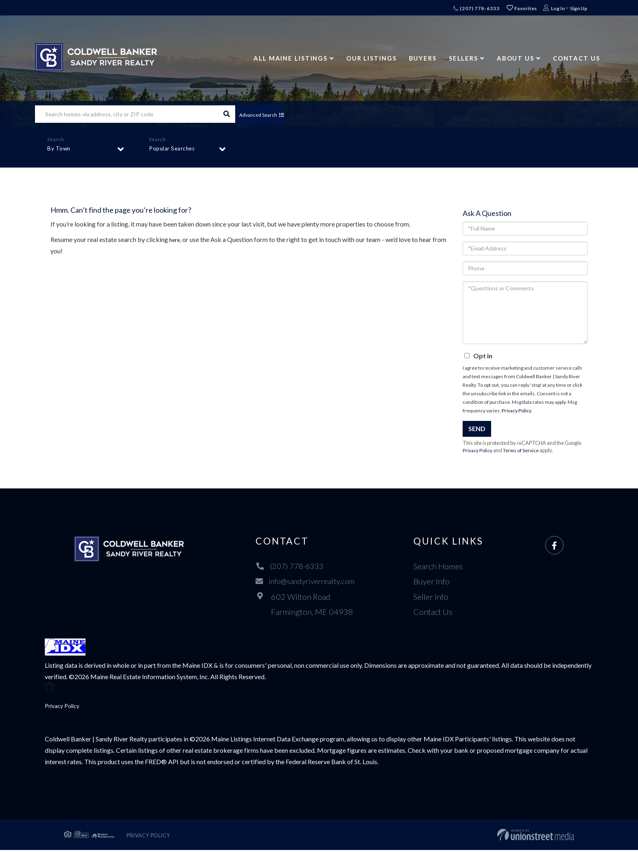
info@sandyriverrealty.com (305, 581)
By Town (60, 151)
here (175, 239)
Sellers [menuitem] (463, 58)
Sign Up (578, 8)
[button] (226, 114)
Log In (558, 8)
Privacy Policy (516, 410)
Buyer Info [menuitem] (435, 581)
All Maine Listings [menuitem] (290, 58)
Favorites (522, 8)
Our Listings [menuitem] (371, 58)
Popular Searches (174, 151)
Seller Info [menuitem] (434, 596)
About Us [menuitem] (515, 58)
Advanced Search (268, 114)
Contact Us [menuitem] (576, 58)
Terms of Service (523, 450)
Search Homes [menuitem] (441, 566)
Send (476, 428)
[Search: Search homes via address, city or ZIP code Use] (126, 114)
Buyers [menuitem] (423, 58)
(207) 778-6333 (476, 8)
